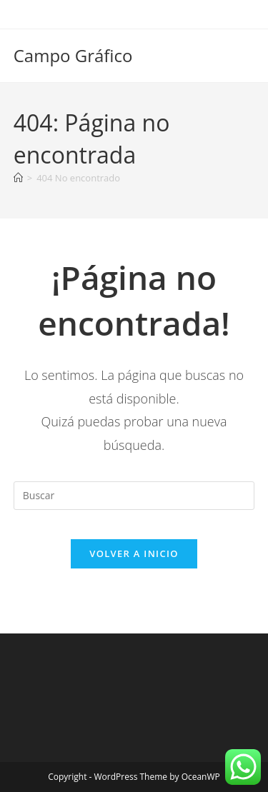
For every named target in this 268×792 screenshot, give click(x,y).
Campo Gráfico (73, 55)
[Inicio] (18, 177)
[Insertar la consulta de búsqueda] (134, 495)
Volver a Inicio (133, 553)
